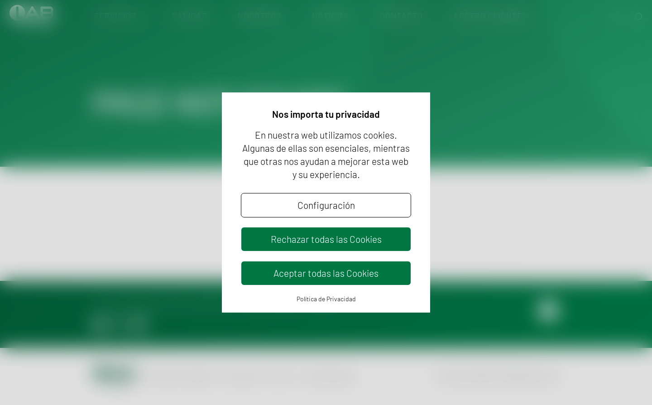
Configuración (326, 205)
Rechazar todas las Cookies (326, 239)
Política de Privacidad (326, 299)
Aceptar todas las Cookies (326, 273)
